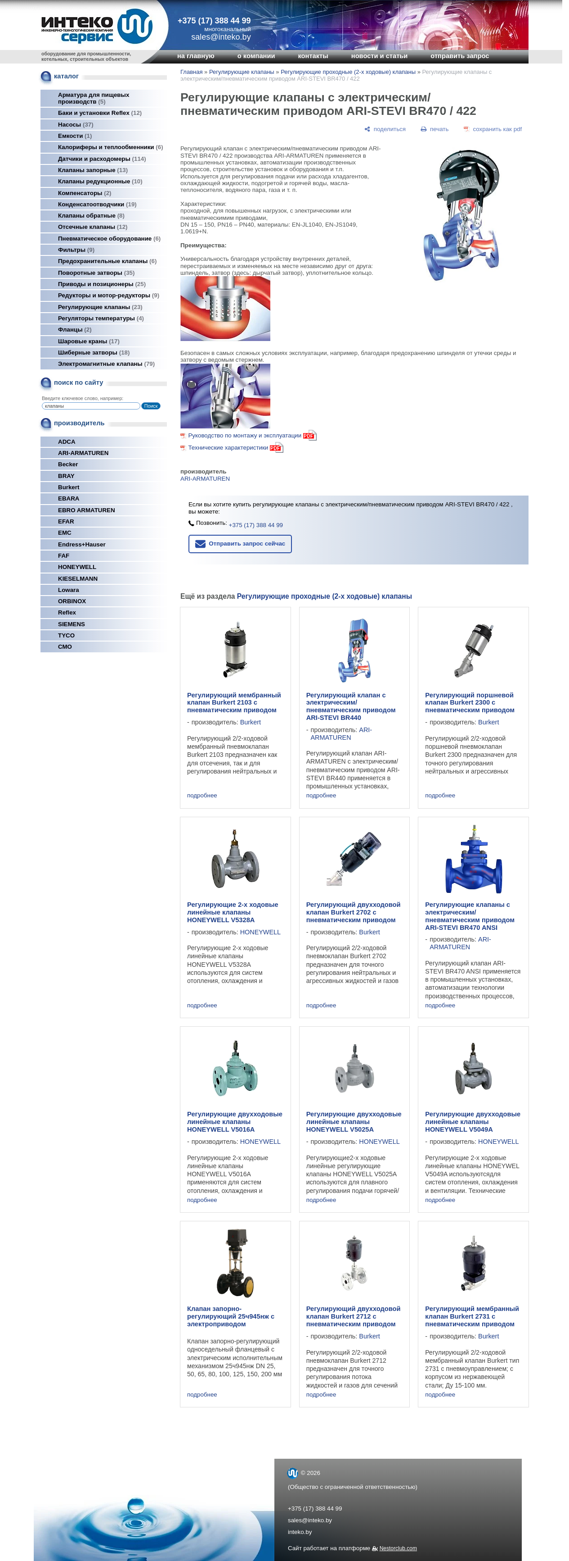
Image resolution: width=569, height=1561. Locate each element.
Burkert (68, 487)
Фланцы (75, 329)
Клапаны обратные (91, 215)
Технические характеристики (228, 447)
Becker (68, 464)
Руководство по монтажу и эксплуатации (252, 435)
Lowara (68, 590)
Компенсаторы (85, 193)
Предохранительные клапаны (107, 261)
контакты (313, 55)
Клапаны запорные (93, 170)
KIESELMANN (78, 578)
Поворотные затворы (96, 272)
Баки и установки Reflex (100, 112)
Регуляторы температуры (101, 318)
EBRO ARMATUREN (86, 510)
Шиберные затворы (94, 352)
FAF (63, 555)
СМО (65, 646)
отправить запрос (459, 55)
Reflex (67, 612)
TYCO (66, 635)
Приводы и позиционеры (102, 284)
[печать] (435, 129)
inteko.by (300, 1532)
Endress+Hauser (82, 544)
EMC (65, 532)
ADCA (67, 441)
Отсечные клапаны (93, 226)
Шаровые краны (89, 341)
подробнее (202, 795)
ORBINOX (72, 601)
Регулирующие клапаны (100, 307)
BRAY (66, 476)
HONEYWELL (77, 567)
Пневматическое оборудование (109, 238)
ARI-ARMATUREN (83, 453)
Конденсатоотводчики (97, 204)
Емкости (75, 135)
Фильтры (76, 249)
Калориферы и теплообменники (110, 147)
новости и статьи (379, 55)
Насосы (76, 124)
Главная (191, 71)
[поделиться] (385, 129)
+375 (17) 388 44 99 (214, 20)
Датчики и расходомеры (102, 158)
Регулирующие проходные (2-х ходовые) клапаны (348, 71)
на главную (196, 55)
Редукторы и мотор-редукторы (108, 295)
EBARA (68, 498)
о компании (256, 55)
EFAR (66, 521)
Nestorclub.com (398, 1548)
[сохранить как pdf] (493, 129)
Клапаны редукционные (100, 181)
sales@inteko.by (310, 1520)
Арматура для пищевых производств (93, 98)
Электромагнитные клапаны (106, 363)
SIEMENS (71, 624)
